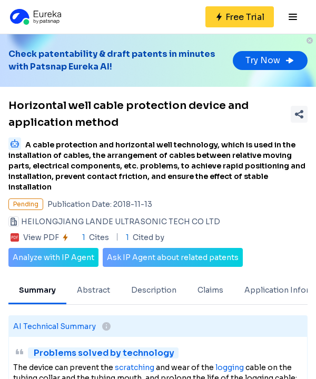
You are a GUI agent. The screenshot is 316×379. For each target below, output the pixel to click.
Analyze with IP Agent (53, 257)
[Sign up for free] (239, 16)
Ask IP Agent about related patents (173, 257)
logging (229, 367)
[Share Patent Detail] (299, 114)
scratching (134, 367)
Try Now (270, 60)
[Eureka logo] (34, 17)
